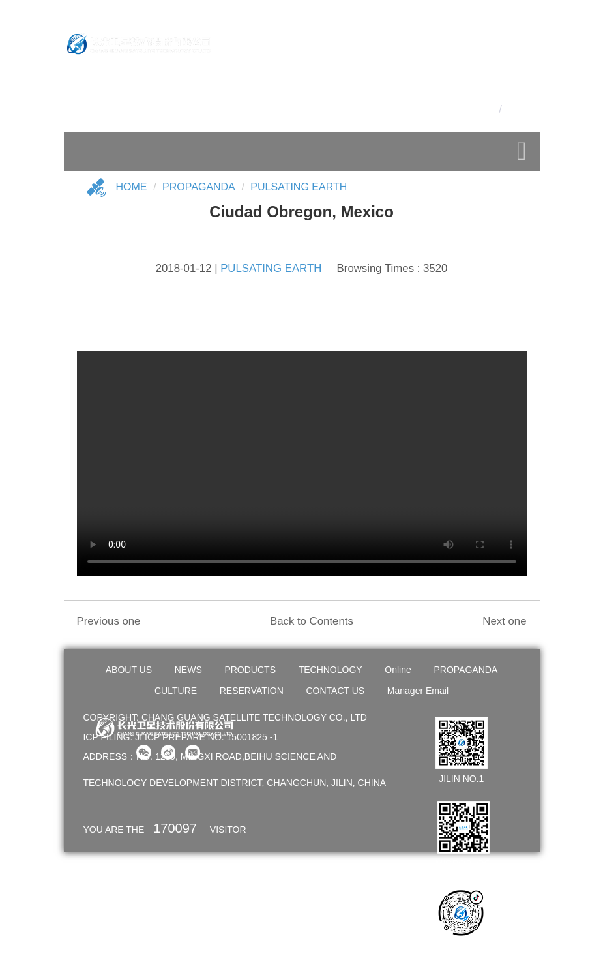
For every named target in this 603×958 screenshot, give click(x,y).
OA (523, 87)
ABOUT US (129, 670)
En (512, 109)
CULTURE (175, 690)
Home (131, 186)
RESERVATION (252, 690)
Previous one (109, 621)
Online (398, 670)
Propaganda (198, 186)
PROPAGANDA (465, 670)
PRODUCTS (250, 670)
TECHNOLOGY (330, 670)
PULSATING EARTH (298, 186)
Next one (504, 621)
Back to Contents (311, 621)
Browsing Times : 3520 (392, 268)
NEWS (188, 670)
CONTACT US (335, 690)
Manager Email (418, 690)
